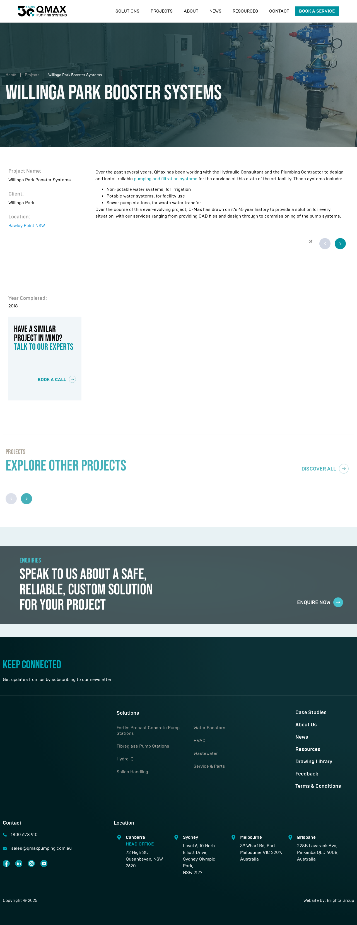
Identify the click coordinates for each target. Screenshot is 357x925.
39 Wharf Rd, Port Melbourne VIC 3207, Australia (261, 852)
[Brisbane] (290, 837)
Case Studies (311, 712)
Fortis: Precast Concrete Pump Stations (148, 730)
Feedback (306, 774)
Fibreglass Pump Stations (143, 746)
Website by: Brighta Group (328, 900)
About (191, 11)
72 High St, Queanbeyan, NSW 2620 (144, 859)
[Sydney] (176, 837)
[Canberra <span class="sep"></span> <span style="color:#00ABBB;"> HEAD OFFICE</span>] (119, 837)
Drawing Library (313, 761)
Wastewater (206, 753)
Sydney (190, 837)
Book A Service (317, 11)
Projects (162, 11)
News (215, 11)
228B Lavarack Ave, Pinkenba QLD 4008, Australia (318, 852)
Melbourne (251, 837)
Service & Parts (209, 766)
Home (11, 75)
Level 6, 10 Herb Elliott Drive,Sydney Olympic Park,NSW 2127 (199, 859)
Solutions (127, 11)
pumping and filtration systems (165, 182)
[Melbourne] (233, 837)
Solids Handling (132, 771)
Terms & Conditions (318, 786)
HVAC (200, 740)
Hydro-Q (125, 759)
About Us (306, 725)
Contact (279, 11)
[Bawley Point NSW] (44, 263)
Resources (245, 11)
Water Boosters (209, 727)
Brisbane (306, 837)
